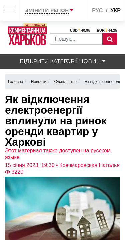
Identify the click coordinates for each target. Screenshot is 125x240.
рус (97, 10)
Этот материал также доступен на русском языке (58, 154)
